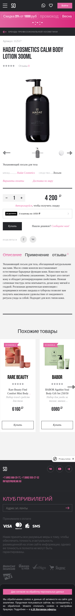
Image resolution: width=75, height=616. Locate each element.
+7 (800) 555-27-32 (30, 477)
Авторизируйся (23, 205)
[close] (73, 458)
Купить (12, 226)
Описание (12, 255)
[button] (37, 213)
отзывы (60, 255)
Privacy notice (64, 459)
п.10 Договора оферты (43, 609)
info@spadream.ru (12, 481)
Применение (37, 255)
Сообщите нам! (60, 226)
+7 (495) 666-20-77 (11, 477)
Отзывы (24, 66)
